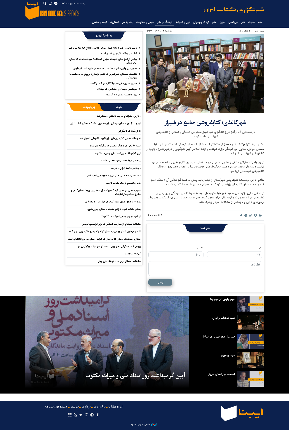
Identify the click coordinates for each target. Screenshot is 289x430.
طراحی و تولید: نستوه (144, 424)
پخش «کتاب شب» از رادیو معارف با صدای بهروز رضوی (114, 209)
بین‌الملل (233, 22)
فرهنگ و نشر (165, 22)
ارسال (160, 282)
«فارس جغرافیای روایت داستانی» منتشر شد (119, 116)
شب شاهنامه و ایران (223, 317)
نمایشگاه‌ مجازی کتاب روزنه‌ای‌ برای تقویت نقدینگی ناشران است (110, 138)
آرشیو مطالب (116, 407)
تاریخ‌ (222, 22)
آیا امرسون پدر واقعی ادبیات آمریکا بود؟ (121, 216)
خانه (260, 22)
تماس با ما (100, 407)
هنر (243, 22)
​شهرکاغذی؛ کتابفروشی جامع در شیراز (205, 122)
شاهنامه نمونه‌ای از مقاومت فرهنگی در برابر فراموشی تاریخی (111, 224)
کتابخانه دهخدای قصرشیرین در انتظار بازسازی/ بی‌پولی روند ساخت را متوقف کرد (103, 76)
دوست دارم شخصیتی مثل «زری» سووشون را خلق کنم (114, 176)
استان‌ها (114, 22)
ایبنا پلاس (127, 22)
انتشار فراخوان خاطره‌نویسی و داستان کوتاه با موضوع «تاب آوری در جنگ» (105, 231)
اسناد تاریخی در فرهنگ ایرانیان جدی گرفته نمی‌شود (115, 146)
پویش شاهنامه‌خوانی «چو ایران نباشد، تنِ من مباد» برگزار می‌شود (109, 246)
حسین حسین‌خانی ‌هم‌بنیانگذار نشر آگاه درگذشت (113, 83)
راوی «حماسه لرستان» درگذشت (121, 95)
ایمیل (200, 247)
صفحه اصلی (259, 31)
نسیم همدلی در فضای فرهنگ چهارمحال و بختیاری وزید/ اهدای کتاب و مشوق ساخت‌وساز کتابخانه (106, 192)
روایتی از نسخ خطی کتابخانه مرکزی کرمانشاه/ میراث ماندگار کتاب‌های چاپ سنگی (103, 61)
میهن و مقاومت (145, 22)
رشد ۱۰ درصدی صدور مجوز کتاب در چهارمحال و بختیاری (113, 202)
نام (260, 247)
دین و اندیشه (182, 22)
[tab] (119, 107)
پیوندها (75, 407)
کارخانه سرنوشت (133, 254)
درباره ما (86, 407)
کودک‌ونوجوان (201, 22)
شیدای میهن (227, 355)
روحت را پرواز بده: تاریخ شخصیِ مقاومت (121, 161)
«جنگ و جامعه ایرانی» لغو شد (126, 168)
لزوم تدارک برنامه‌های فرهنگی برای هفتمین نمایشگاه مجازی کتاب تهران (105, 123)
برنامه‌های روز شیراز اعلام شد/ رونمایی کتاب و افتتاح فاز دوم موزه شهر (102, 48)
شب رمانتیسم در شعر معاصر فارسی (123, 183)
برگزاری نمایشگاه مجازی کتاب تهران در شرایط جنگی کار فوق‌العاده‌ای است (104, 239)
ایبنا (233, 10)
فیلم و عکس (99, 22)
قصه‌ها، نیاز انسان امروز (221, 374)
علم (214, 22)
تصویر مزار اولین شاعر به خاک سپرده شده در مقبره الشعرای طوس (105, 69)
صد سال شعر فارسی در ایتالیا (219, 336)
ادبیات (251, 22)
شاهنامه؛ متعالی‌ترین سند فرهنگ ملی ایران (119, 261)
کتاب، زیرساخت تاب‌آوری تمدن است (119, 53)
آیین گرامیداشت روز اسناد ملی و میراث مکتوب (118, 153)
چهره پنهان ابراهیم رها (222, 299)
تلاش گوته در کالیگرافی (129, 131)
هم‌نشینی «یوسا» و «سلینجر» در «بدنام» (117, 89)
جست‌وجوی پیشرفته (56, 407)
